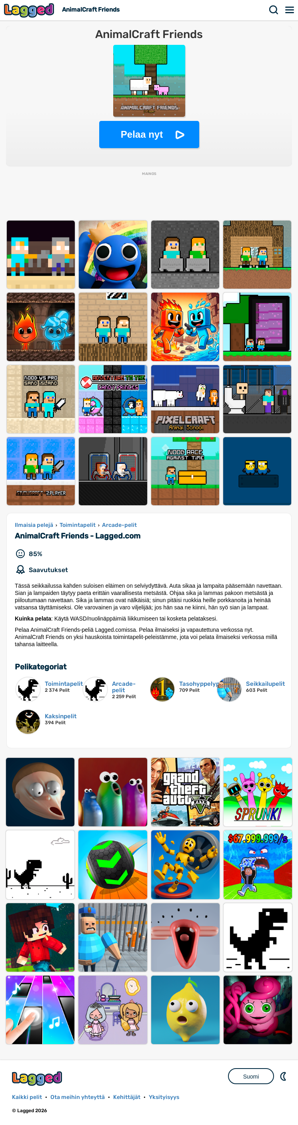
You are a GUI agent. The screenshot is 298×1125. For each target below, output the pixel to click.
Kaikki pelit (27, 1097)
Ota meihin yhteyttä (77, 1097)
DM (284, 1076)
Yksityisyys (164, 1097)
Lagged (30, 10)
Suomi (251, 1076)
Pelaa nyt (142, 134)
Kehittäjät (126, 1097)
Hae (274, 10)
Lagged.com (38, 1078)
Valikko (290, 10)
